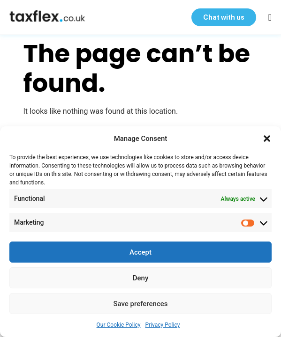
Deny (141, 278)
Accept (140, 252)
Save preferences (140, 304)
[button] (267, 138)
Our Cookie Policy (119, 325)
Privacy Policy (162, 325)
